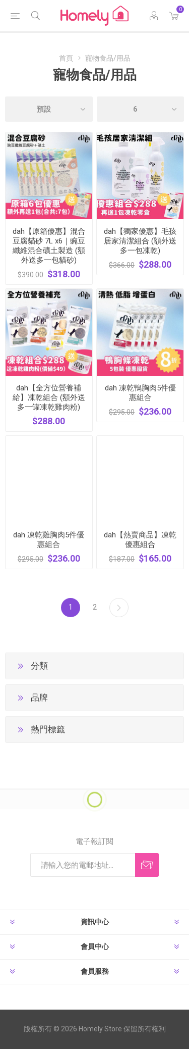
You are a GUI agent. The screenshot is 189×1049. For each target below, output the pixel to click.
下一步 (119, 607)
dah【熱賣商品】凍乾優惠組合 (140, 539)
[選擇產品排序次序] (49, 109)
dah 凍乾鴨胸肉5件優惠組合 (140, 392)
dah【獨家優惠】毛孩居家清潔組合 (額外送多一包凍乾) (140, 241)
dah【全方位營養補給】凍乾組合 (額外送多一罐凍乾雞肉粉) (49, 397)
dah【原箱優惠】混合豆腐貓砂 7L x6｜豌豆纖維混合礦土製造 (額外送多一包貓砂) (49, 246)
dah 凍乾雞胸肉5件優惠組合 (48, 539)
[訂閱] (82, 865)
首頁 (66, 58)
